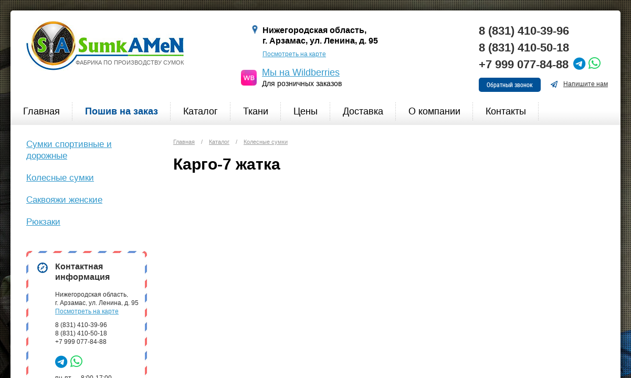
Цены (305, 111)
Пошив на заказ (121, 111)
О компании (434, 111)
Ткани (255, 111)
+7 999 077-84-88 (524, 64)
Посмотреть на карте (294, 54)
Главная (41, 111)
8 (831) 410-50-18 (524, 47)
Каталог (200, 111)
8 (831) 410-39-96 (524, 31)
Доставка (363, 111)
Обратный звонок (510, 84)
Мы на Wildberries (301, 72)
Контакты (506, 111)
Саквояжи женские (64, 199)
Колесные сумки (60, 177)
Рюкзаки (43, 221)
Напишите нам (579, 84)
